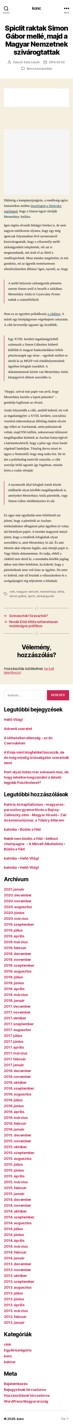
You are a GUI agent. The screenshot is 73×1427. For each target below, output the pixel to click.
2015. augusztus (18, 1159)
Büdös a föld (30, 829)
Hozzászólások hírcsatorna (26, 1395)
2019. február (15, 948)
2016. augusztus (17, 1094)
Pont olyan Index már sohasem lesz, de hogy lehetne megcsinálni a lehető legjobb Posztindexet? (36, 777)
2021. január (14, 889)
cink (12, 591)
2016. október (15, 1082)
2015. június (14, 1170)
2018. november (17, 960)
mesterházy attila (52, 591)
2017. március (15, 1053)
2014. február (15, 1252)
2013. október (15, 1276)
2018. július (13, 977)
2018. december (17, 954)
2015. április (14, 1176)
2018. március (16, 995)
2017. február (15, 1059)
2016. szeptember (19, 1088)
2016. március (16, 1118)
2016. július (13, 1100)
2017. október (15, 1018)
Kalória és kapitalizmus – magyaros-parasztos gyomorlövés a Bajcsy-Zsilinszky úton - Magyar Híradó (34, 809)
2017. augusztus (17, 1030)
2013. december (17, 1264)
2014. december (17, 1200)
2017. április (14, 1047)
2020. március (16, 919)
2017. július (13, 1036)
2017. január (14, 1065)
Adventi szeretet (18, 729)
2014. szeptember (19, 1217)
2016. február (15, 1123)
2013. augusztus (18, 1287)
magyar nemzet (28, 591)
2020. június (14, 913)
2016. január (14, 1129)
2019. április (14, 936)
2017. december (17, 1006)
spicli (31, 596)
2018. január (14, 1000)
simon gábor (17, 596)
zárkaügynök (45, 596)
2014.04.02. (57, 62)
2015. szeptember (19, 1153)
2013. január (14, 1322)
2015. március (16, 1182)
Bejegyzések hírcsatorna (25, 1390)
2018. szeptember (19, 965)
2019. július (13, 930)
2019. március (16, 942)
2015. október (15, 1147)
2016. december (17, 1071)
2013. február (15, 1317)
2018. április (14, 989)
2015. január (14, 1194)
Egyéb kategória (18, 1350)
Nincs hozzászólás (39, 68)
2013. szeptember (19, 1281)
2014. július (13, 1229)
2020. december (18, 895)
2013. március (16, 1311)
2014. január (14, 1258)
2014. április (14, 1241)
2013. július (13, 1293)
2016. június (14, 1106)
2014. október (15, 1211)
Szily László (32, 62)
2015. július (13, 1164)
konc (36, 8)
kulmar (10, 1362)
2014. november (17, 1205)
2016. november (17, 1077)
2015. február (15, 1188)
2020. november (18, 901)
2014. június (14, 1235)
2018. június (14, 983)
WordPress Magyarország (26, 1401)
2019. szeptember (19, 924)
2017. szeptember (19, 1024)
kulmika (10, 829)
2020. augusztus (18, 907)
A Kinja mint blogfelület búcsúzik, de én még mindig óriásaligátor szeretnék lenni (36, 757)
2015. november (17, 1141)
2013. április (14, 1305)
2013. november (17, 1270)
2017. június (13, 1041)
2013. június (14, 1299)
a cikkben (53, 314)
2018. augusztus (18, 971)
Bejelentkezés (16, 1384)
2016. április (14, 1112)
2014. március (16, 1246)
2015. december (17, 1135)
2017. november (17, 1012)
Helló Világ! (13, 720)
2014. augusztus (18, 1223)
